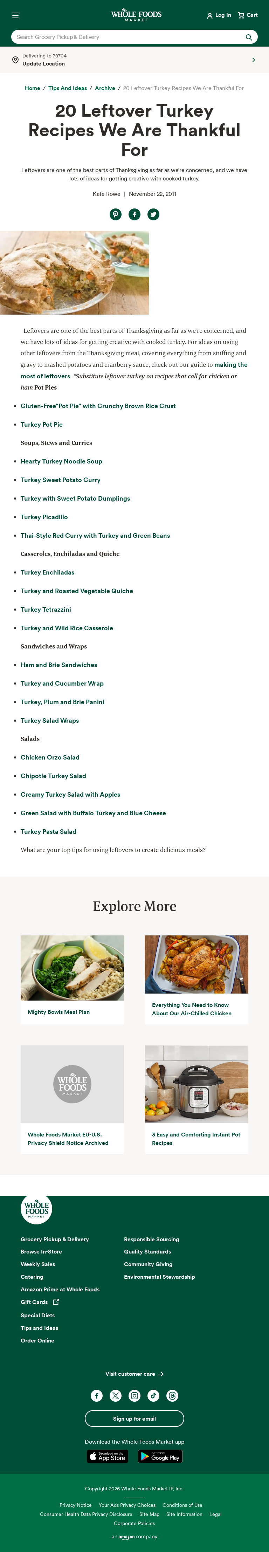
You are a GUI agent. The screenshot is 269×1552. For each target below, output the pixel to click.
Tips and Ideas (39, 1328)
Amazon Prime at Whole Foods (60, 1289)
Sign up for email (134, 1418)
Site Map (149, 1514)
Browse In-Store (41, 1251)
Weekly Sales (38, 1264)
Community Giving (148, 1264)
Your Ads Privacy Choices (127, 1505)
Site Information (184, 1514)
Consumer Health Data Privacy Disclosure (86, 1514)
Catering (32, 1276)
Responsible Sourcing (151, 1239)
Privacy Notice (76, 1505)
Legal (215, 1514)
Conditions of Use (182, 1505)
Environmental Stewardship (159, 1276)
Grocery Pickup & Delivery (55, 1239)
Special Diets (38, 1315)
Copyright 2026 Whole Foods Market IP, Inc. (134, 1488)
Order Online (37, 1340)
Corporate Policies (134, 1523)
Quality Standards (147, 1251)
